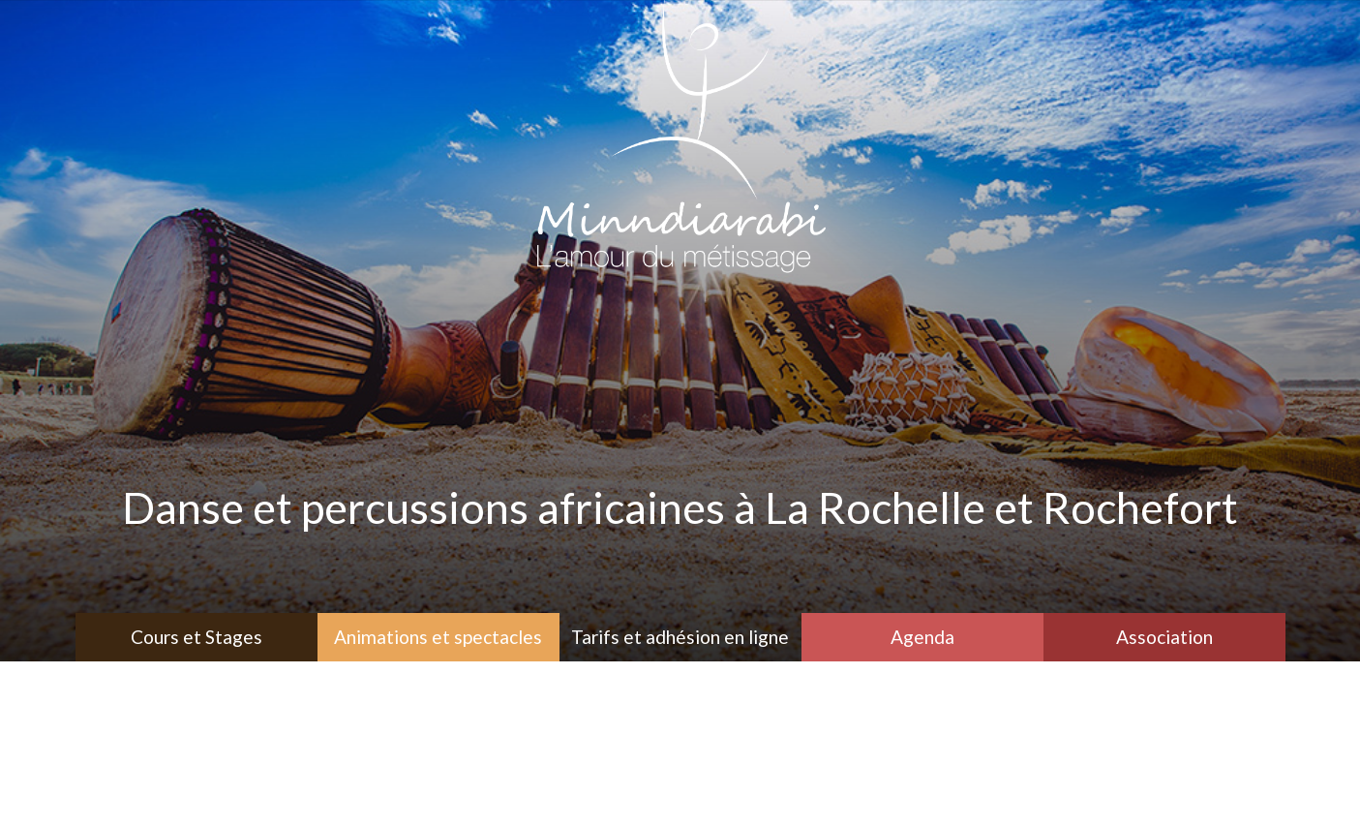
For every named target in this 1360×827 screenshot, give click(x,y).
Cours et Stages (196, 637)
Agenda (922, 637)
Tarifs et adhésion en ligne (680, 637)
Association (1164, 637)
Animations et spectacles (438, 637)
